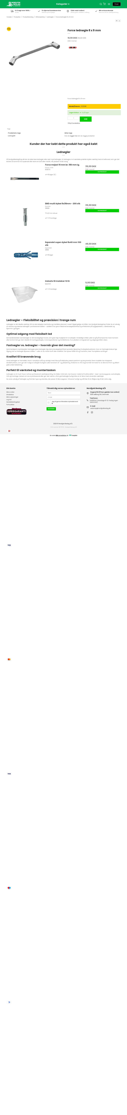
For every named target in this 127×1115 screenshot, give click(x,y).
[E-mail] (64, 397)
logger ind (73, 136)
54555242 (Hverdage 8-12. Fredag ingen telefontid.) (104, 401)
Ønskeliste (10, 395)
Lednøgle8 (11, 136)
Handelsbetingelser (13, 402)
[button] (116, 21)
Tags (8, 129)
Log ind (8, 400)
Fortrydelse (10, 405)
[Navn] (64, 393)
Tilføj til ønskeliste (74, 123)
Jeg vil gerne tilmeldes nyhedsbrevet (65, 402)
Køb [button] (85, 119)
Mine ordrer (10, 392)
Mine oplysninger (12, 397)
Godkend (51, 409)
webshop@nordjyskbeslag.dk (100, 408)
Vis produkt (102, 172)
